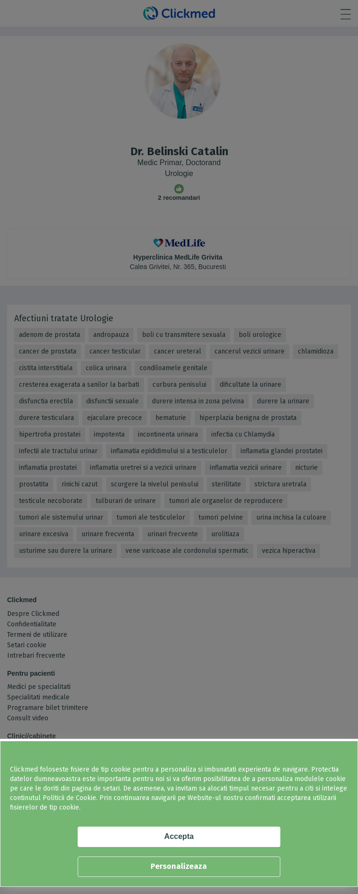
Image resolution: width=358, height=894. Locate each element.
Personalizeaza (179, 866)
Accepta (179, 836)
